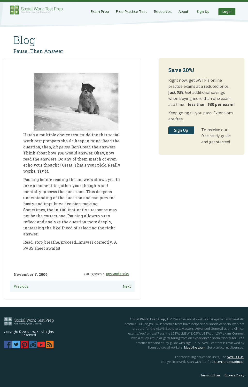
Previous (21, 286)
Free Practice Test (131, 11)
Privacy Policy (234, 375)
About (183, 11)
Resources (163, 11)
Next (127, 286)
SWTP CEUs (235, 357)
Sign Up (203, 11)
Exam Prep (100, 11)
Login (227, 11)
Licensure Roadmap (229, 361)
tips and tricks (117, 273)
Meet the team (194, 347)
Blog (24, 40)
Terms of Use (210, 375)
